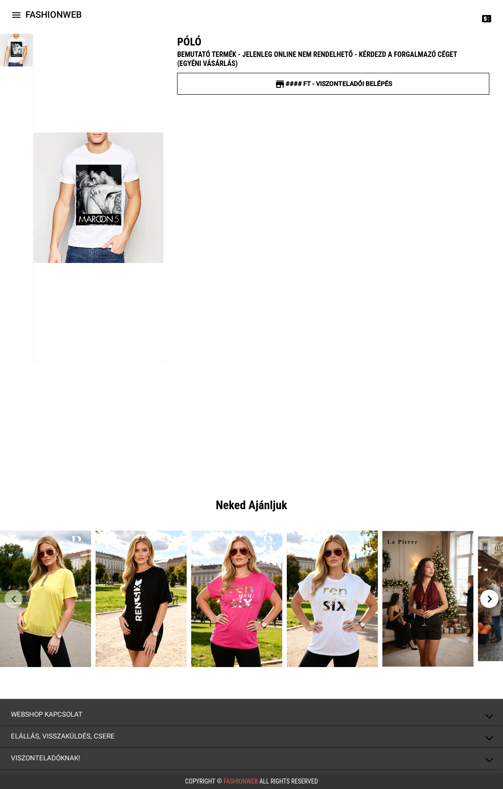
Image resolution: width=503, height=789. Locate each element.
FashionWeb (240, 781)
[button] (251, 714)
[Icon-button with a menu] (16, 14)
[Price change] (487, 18)
